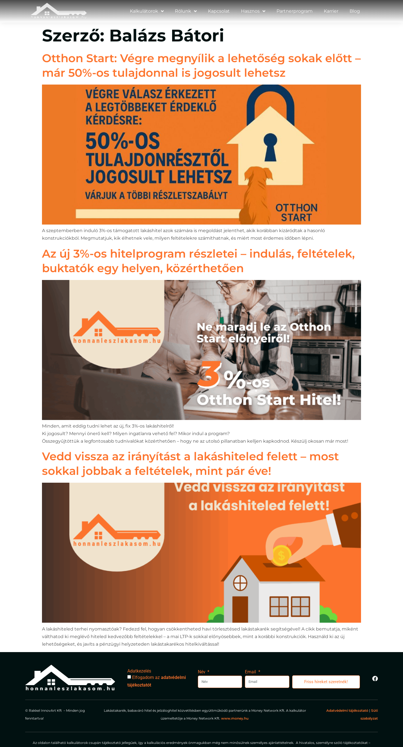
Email (251, 672)
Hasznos (253, 11)
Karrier (331, 11)
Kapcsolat (219, 11)
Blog (355, 11)
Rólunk (186, 11)
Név (202, 672)
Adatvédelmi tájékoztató (347, 710)
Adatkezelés (139, 671)
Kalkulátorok (147, 11)
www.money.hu (235, 718)
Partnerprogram (295, 11)
